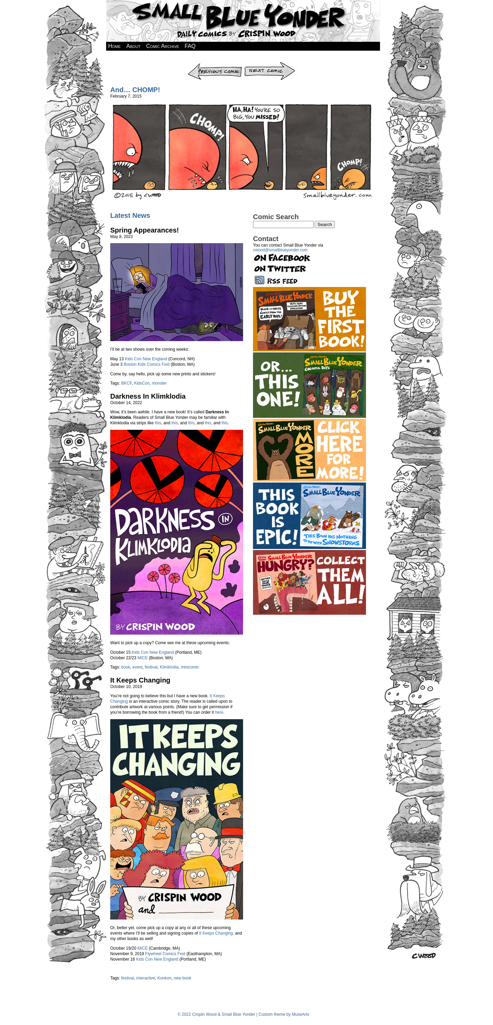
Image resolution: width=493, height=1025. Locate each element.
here (219, 712)
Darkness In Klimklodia (148, 396)
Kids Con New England (146, 359)
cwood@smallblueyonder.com (280, 250)
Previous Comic (215, 64)
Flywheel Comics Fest (165, 953)
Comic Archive (162, 46)
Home (114, 46)
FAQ (190, 46)
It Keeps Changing (140, 680)
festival (151, 667)
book (125, 667)
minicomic (190, 667)
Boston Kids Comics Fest (146, 364)
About (133, 46)
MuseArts (300, 1014)
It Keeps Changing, (216, 933)
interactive (145, 978)
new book (182, 978)
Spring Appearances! (144, 230)
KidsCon (141, 383)
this (158, 423)
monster (159, 383)
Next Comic (271, 64)
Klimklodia (169, 667)
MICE (142, 657)
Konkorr (164, 978)
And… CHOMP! (135, 89)
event (137, 667)
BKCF (126, 383)
